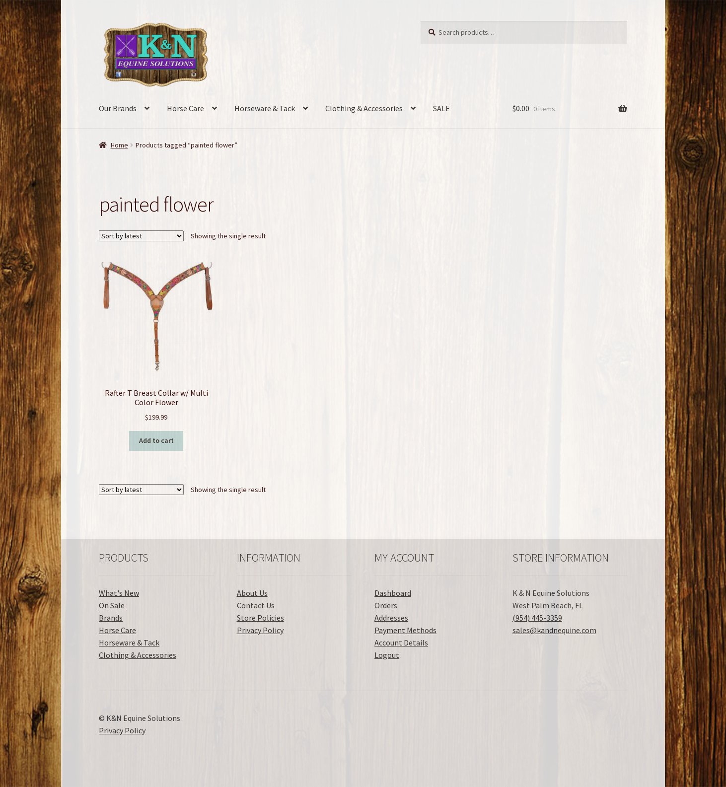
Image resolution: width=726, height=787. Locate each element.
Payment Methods (405, 630)
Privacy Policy (260, 630)
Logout (386, 655)
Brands (111, 618)
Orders (385, 605)
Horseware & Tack (264, 108)
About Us (252, 593)
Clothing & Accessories (364, 108)
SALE (441, 108)
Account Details (401, 642)
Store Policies (260, 618)
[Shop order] (141, 235)
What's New (119, 593)
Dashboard (392, 593)
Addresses (391, 618)
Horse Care (185, 108)
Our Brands (118, 108)
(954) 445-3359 (537, 618)
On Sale (112, 605)
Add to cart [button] (156, 440)
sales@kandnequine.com (554, 630)
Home (119, 145)
